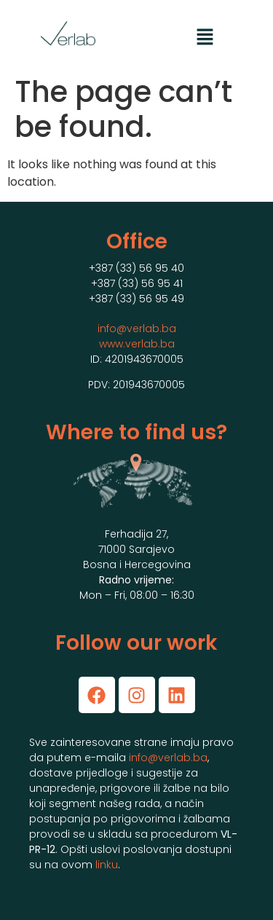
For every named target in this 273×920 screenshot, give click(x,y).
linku (106, 864)
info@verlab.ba (137, 328)
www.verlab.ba (137, 344)
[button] (204, 38)
